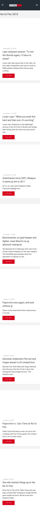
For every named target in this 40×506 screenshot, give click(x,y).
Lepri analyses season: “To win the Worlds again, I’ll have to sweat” (18, 28)
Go (11, 462)
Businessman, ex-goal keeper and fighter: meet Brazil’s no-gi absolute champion (19, 133)
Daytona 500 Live (6, 505)
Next (11, 437)
